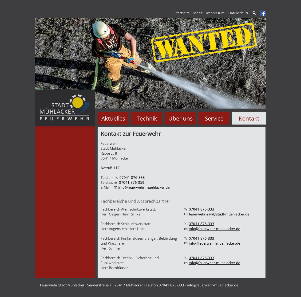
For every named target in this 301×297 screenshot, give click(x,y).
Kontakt (249, 118)
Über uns (180, 118)
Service (214, 118)
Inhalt (197, 13)
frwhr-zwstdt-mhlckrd (219, 214)
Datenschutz (238, 13)
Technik (147, 118)
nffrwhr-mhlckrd (144, 187)
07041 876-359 (131, 182)
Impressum (215, 13)
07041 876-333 (132, 177)
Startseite (182, 13)
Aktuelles (113, 118)
